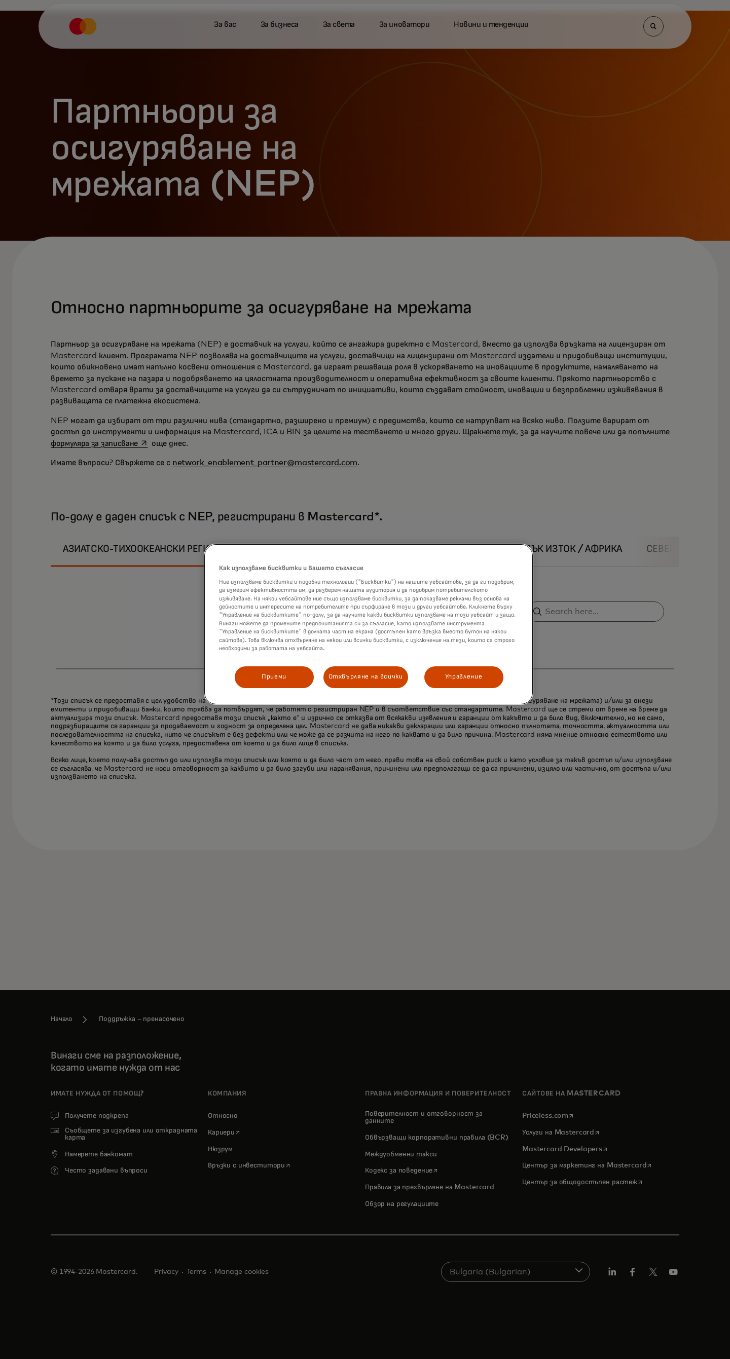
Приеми (274, 676)
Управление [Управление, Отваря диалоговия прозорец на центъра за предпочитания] (464, 676)
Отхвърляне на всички (365, 676)
